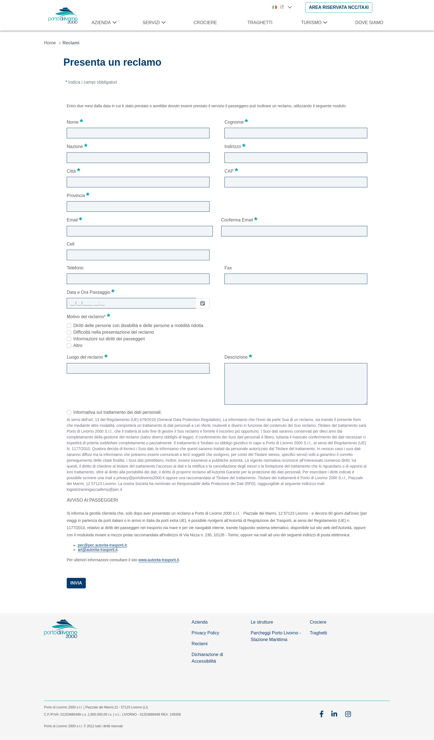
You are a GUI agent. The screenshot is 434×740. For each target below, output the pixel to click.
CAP (231, 170)
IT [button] (286, 7)
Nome (75, 121)
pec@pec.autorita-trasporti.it (102, 545)
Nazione (77, 146)
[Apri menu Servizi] (162, 22)
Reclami (200, 643)
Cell (70, 244)
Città (73, 170)
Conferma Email (239, 219)
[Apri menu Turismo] (324, 22)
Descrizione (238, 356)
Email (74, 219)
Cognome (236, 121)
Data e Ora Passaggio (91, 292)
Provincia (78, 195)
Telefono (75, 268)
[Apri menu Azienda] (113, 22)
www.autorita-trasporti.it (158, 560)
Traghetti (318, 633)
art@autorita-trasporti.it (97, 549)
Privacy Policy (205, 633)
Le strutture (262, 622)
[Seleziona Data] (202, 303)
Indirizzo (235, 146)
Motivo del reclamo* (88, 316)
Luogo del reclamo (87, 356)
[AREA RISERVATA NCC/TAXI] (338, 7)
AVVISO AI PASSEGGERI (92, 500)
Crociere (318, 622)
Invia (76, 583)
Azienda (200, 622)
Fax (228, 268)
